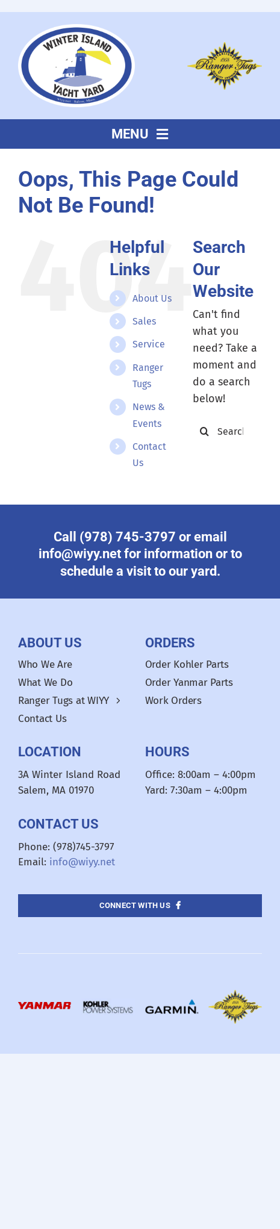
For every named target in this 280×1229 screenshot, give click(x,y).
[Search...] (227, 431)
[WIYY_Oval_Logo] (76, 29)
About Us (152, 298)
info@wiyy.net (82, 862)
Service (148, 344)
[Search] (205, 431)
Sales (144, 321)
